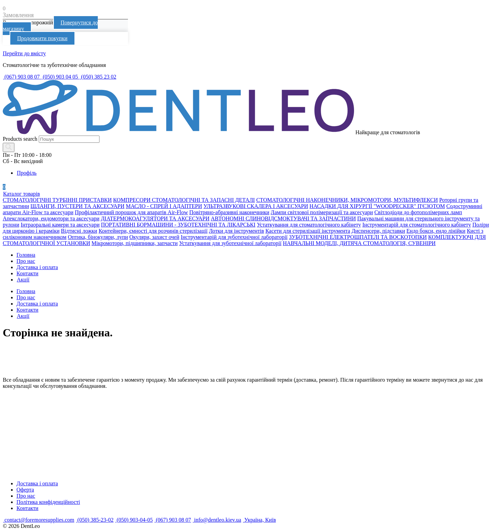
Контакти (27, 273)
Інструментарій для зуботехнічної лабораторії (234, 237)
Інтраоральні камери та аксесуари (60, 225)
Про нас (25, 261)
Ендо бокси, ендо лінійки (436, 231)
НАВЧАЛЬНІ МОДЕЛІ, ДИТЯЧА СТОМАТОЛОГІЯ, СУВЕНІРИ (359, 243)
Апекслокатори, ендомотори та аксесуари (51, 218)
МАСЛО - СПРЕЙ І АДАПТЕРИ (164, 206)
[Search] (8, 147)
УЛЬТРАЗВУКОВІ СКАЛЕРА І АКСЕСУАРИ (255, 206)
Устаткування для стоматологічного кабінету (309, 225)
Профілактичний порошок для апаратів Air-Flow (131, 212)
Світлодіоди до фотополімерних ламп (418, 212)
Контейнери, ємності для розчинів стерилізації (153, 231)
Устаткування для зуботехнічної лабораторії (230, 243)
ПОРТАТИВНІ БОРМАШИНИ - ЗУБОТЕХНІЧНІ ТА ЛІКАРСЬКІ (178, 225)
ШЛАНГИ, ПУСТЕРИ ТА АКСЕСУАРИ (78, 206)
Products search (20, 139)
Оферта (25, 490)
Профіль (26, 173)
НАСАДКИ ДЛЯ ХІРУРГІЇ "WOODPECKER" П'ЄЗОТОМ (377, 206)
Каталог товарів (21, 194)
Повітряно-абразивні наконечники (229, 212)
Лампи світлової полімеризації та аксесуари (322, 212)
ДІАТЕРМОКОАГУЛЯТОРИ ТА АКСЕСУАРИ (155, 218)
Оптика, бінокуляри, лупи (98, 237)
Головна (25, 255)
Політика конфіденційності (48, 502)
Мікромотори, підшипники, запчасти (135, 243)
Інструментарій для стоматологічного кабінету (416, 225)
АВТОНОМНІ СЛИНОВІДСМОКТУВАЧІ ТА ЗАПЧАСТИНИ (283, 218)
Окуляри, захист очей (154, 237)
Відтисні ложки (79, 231)
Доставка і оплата (37, 267)
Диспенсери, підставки (378, 231)
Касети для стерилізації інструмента (308, 231)
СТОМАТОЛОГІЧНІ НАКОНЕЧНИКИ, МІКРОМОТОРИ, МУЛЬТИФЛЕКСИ (347, 200)
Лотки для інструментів (236, 231)
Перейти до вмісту (24, 53)
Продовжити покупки (42, 38)
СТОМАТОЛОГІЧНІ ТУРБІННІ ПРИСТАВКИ (57, 200)
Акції (23, 279)
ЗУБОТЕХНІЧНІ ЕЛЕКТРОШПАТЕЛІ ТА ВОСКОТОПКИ (358, 237)
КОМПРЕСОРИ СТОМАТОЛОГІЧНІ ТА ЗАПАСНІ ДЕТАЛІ (184, 200)
